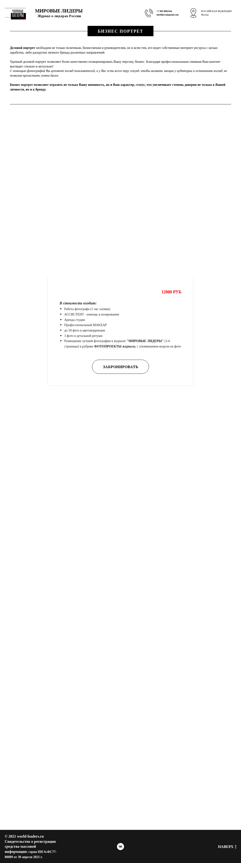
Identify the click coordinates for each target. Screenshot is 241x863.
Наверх (227, 847)
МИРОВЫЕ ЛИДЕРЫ (59, 11)
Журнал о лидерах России (59, 16)
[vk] (120, 846)
